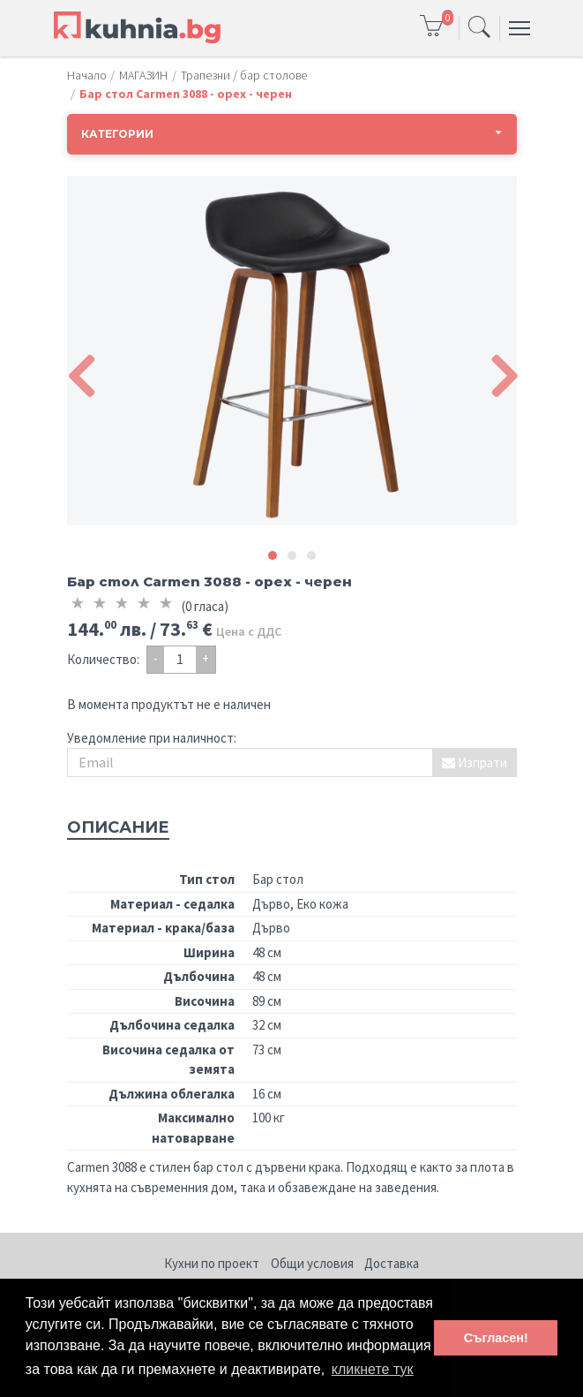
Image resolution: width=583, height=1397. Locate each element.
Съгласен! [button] (496, 1338)
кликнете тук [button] (373, 1369)
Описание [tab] (118, 827)
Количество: (103, 659)
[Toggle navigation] (479, 28)
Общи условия (312, 1263)
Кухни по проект (211, 1263)
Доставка (391, 1263)
